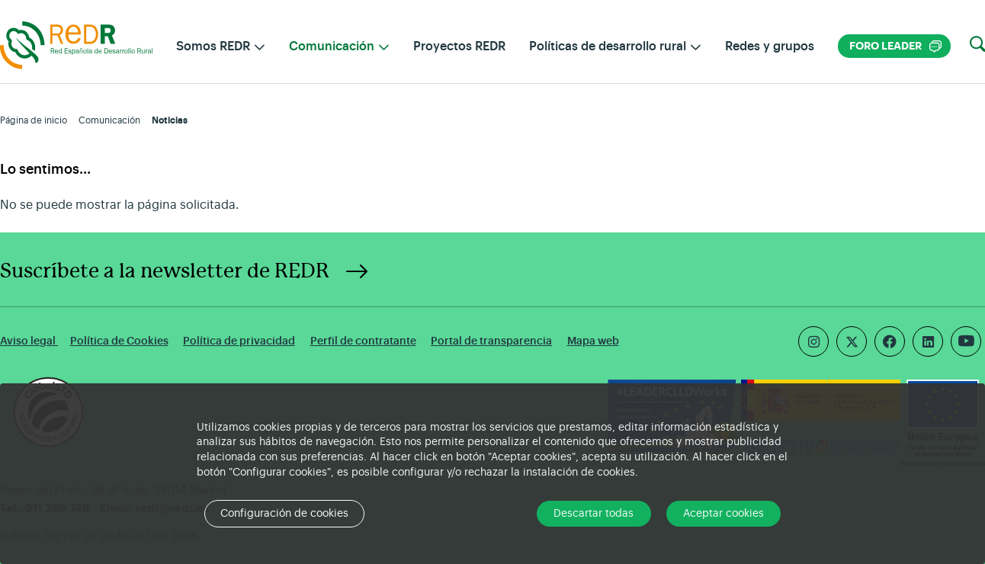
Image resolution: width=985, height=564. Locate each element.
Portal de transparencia (491, 341)
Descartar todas (593, 513)
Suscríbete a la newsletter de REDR (164, 271)
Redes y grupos (769, 46)
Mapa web (593, 341)
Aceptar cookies (723, 513)
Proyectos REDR (459, 46)
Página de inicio (33, 120)
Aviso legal (29, 341)
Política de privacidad (239, 341)
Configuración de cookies (284, 513)
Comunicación (109, 120)
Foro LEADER (895, 46)
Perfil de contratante (363, 341)
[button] (977, 45)
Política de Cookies (119, 341)
